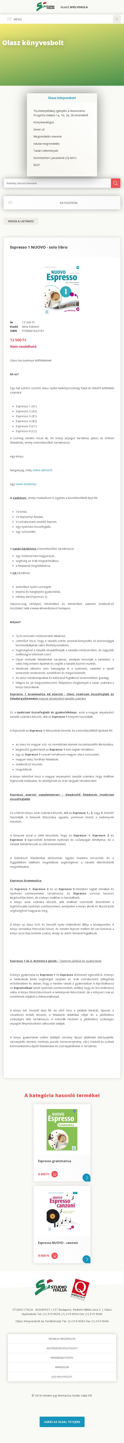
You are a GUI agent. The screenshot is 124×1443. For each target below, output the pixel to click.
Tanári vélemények (45, 150)
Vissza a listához (21, 221)
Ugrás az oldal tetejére (62, 1422)
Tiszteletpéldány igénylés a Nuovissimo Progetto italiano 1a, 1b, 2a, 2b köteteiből (60, 113)
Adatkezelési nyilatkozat (62, 1348)
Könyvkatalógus (43, 122)
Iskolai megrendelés (46, 143)
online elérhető (42, 470)
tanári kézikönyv (26, 484)
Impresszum (62, 1367)
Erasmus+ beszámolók (62, 1338)
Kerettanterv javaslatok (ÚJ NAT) (54, 158)
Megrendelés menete (47, 136)
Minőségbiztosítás (62, 1357)
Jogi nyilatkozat (62, 1376)
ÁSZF (36, 165)
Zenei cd (38, 129)
